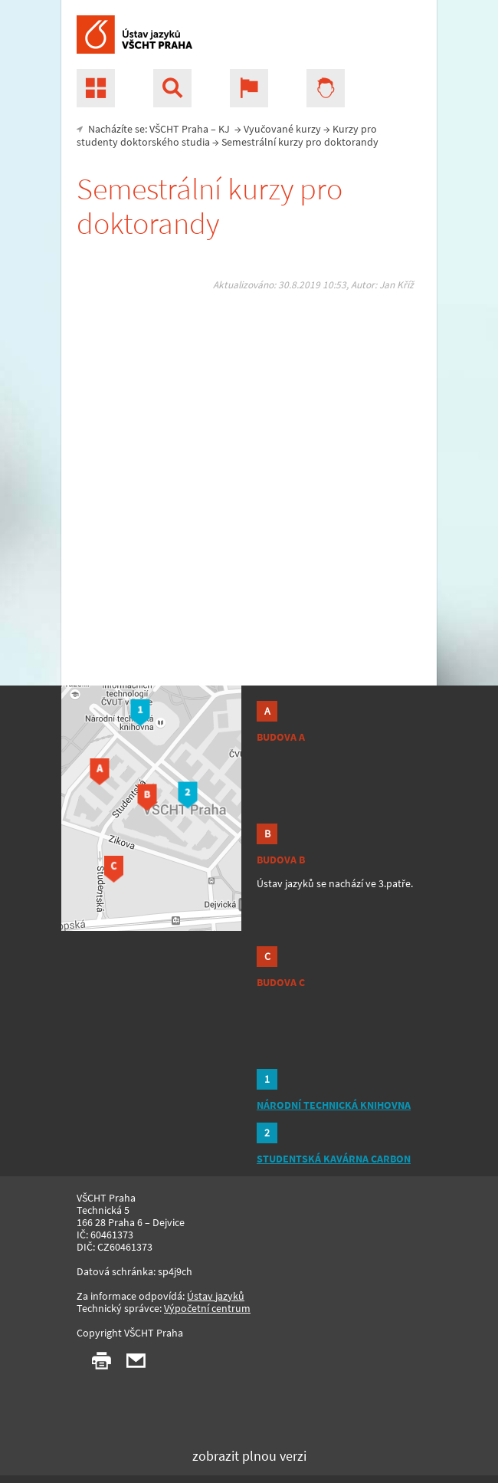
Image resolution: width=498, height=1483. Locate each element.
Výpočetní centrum (207, 1308)
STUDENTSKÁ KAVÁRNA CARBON (334, 1159)
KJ (224, 129)
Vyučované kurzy (282, 129)
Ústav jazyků (215, 1296)
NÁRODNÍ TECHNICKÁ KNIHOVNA (334, 1105)
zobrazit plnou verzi (249, 1456)
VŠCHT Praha (178, 129)
